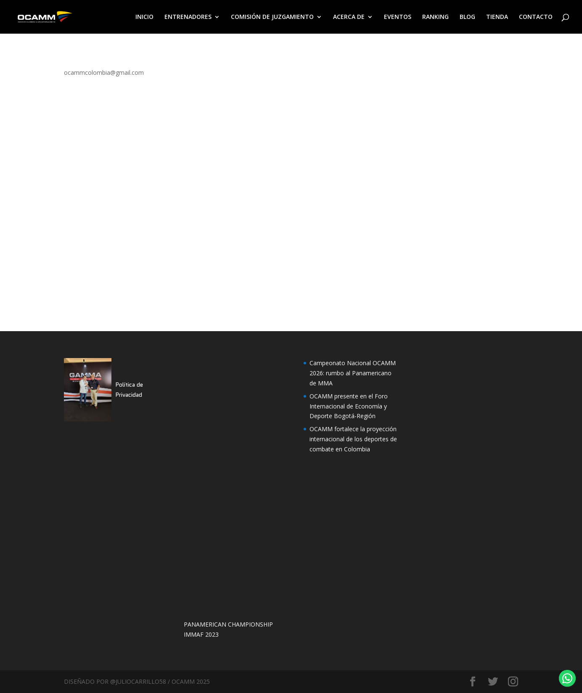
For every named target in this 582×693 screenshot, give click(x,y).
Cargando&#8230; (224, 189)
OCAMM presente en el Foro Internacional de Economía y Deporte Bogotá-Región (349, 406)
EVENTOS (397, 17)
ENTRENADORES (188, 17)
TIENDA (497, 17)
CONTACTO (536, 17)
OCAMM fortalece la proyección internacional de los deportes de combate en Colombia (353, 439)
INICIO (144, 17)
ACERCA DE (349, 17)
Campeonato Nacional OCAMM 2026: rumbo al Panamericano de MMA (353, 373)
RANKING (435, 17)
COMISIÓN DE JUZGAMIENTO (272, 17)
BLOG (467, 17)
